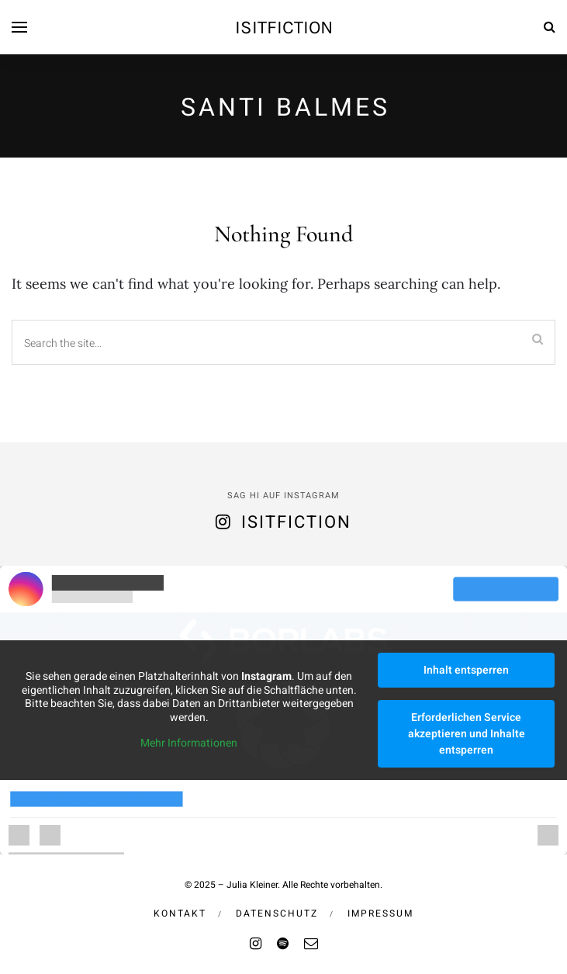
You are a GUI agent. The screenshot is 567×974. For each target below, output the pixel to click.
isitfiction (284, 27)
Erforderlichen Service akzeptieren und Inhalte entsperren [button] (466, 733)
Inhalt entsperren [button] (466, 670)
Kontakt (180, 913)
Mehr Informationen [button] (188, 744)
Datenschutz (277, 913)
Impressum (380, 913)
